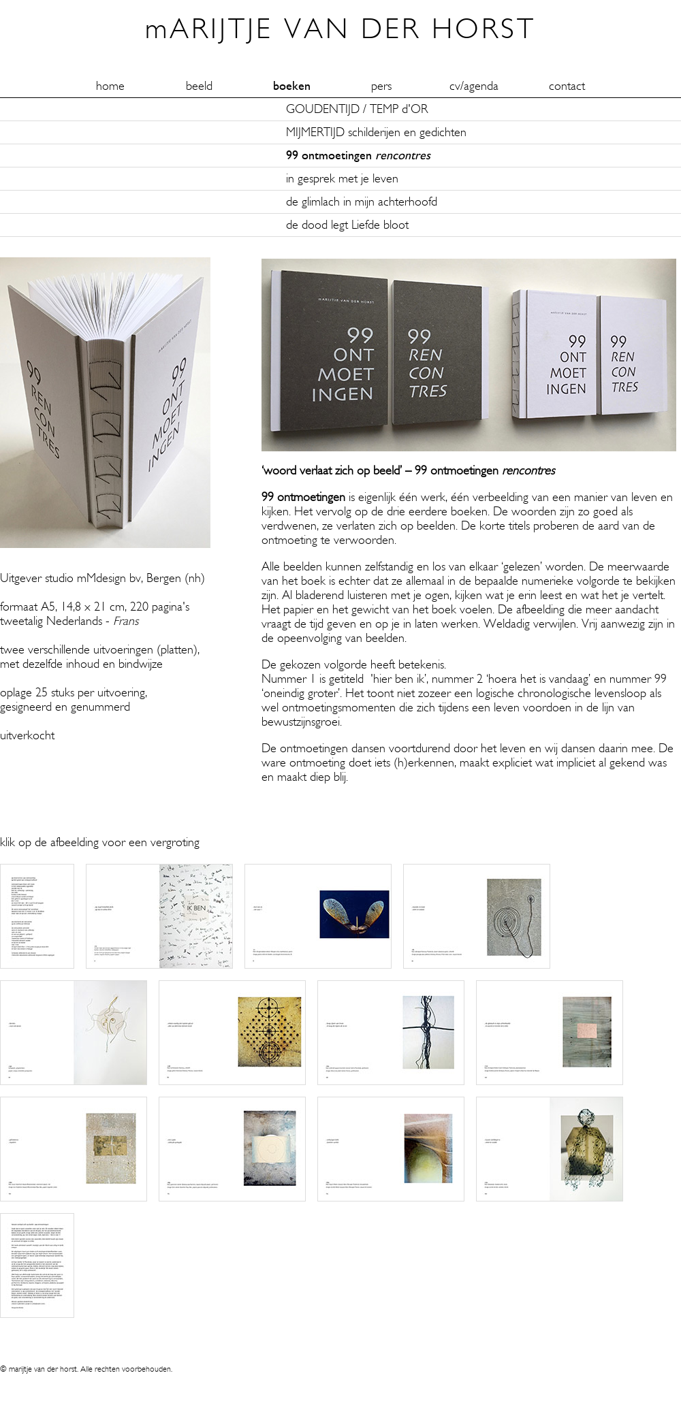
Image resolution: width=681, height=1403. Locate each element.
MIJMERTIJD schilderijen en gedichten (376, 132)
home (110, 86)
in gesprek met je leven (342, 179)
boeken (292, 86)
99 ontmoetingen (358, 155)
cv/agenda (473, 86)
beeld (199, 86)
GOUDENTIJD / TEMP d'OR (357, 109)
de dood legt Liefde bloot (347, 225)
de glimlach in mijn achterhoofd (361, 202)
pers (381, 86)
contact (567, 86)
